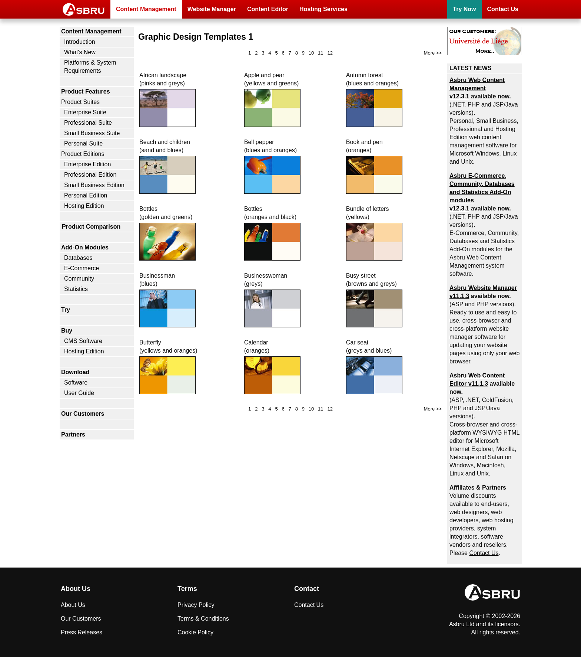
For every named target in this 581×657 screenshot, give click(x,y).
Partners (73, 434)
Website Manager (211, 9)
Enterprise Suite (85, 112)
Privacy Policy (196, 605)
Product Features (85, 91)
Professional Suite (88, 123)
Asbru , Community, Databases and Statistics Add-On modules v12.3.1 (482, 192)
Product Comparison (91, 226)
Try (65, 310)
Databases (78, 258)
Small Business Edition (94, 185)
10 (311, 53)
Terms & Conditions (203, 618)
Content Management (146, 9)
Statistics (76, 289)
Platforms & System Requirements (90, 66)
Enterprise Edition (87, 164)
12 (329, 53)
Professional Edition (90, 174)
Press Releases (81, 632)
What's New (80, 52)
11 (320, 53)
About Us (73, 605)
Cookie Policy (195, 632)
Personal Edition (85, 195)
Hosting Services (323, 9)
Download (75, 372)
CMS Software (83, 341)
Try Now (464, 9)
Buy (66, 330)
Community (79, 278)
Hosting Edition (84, 206)
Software (75, 382)
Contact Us (502, 9)
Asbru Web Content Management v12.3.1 (477, 88)
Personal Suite (83, 143)
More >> (433, 53)
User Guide (79, 393)
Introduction (79, 42)
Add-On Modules (85, 247)
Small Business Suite (92, 133)
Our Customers (82, 414)
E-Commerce (81, 268)
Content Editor (267, 9)
